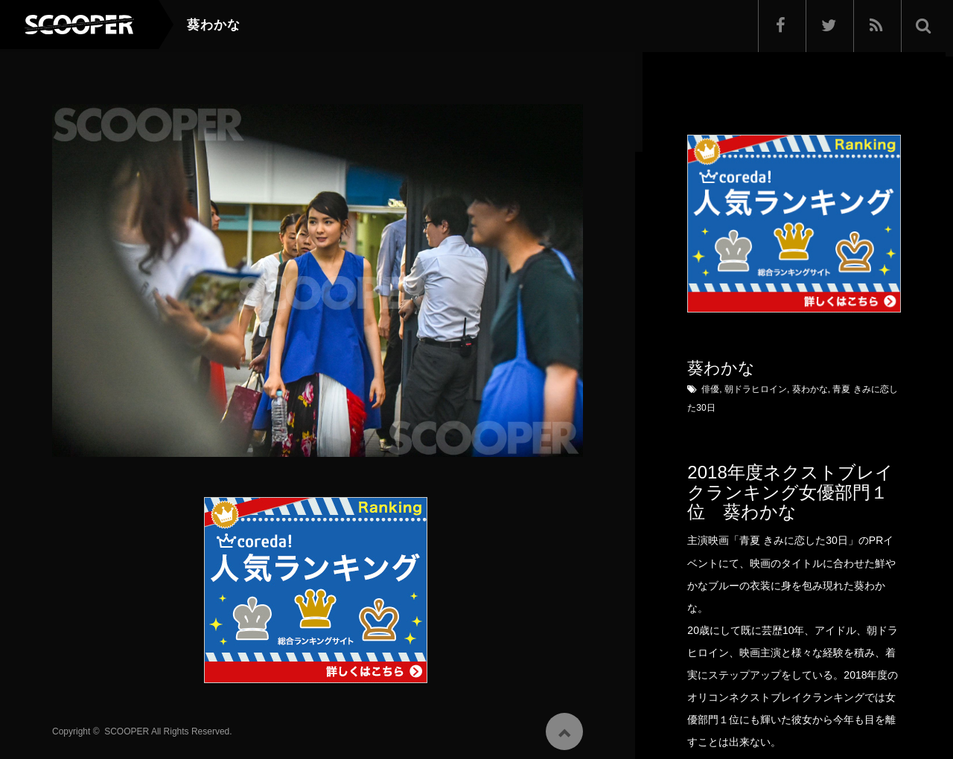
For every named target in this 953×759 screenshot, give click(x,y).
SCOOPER (126, 728)
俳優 (710, 389)
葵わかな (810, 389)
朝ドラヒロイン (755, 389)
